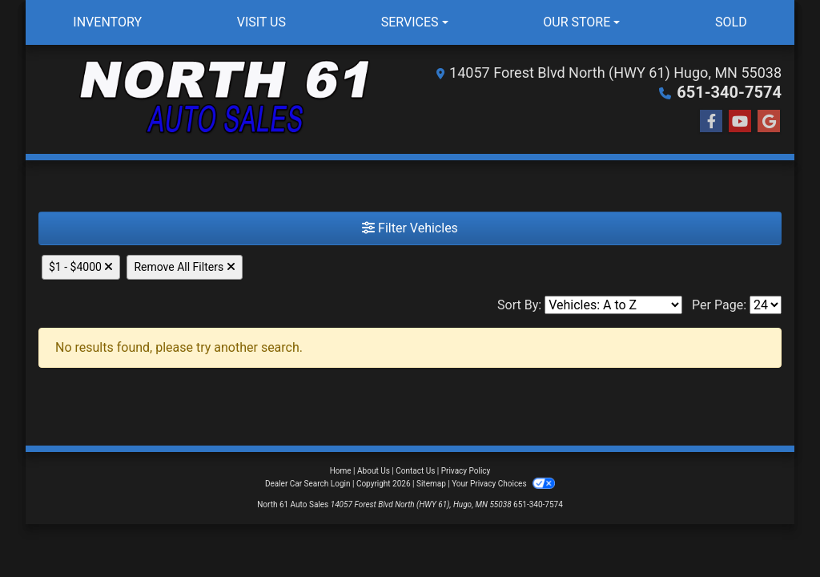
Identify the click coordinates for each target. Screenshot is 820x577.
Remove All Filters (184, 266)
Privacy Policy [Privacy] (466, 470)
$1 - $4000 (81, 266)
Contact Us (415, 470)
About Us (373, 470)
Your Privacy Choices (503, 483)
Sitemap (431, 483)
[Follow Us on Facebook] (711, 122)
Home (341, 470)
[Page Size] (766, 305)
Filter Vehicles (410, 228)
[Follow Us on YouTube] (740, 122)
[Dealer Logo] (224, 99)
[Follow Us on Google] (769, 122)
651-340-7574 (729, 92)
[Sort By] (613, 305)
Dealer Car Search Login (308, 483)
